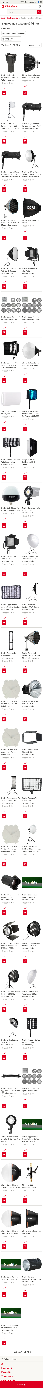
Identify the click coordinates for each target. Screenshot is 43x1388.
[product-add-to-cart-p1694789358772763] (4, 902)
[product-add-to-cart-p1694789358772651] (25, 140)
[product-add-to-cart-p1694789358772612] (4, 567)
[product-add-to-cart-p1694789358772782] (4, 759)
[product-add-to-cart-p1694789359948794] (25, 92)
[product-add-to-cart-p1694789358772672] (25, 424)
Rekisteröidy (7, 1369)
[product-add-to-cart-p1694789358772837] (4, 520)
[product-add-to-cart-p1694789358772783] (4, 854)
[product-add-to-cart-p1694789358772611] (25, 283)
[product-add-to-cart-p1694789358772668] (4, 1280)
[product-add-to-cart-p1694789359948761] (25, 1232)
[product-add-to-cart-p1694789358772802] (25, 759)
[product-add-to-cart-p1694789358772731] (25, 567)
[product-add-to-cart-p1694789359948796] (25, 235)
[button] (29, 6)
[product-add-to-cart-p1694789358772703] (25, 711)
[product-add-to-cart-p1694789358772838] (4, 140)
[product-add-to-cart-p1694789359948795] (4, 1186)
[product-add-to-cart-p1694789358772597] (25, 1280)
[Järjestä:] (34, 45)
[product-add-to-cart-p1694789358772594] (4, 1093)
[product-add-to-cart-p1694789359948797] (4, 1141)
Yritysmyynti (7, 1361)
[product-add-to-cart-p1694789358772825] (25, 188)
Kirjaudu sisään (8, 1365)
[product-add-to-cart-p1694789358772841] (25, 1141)
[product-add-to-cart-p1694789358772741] (4, 806)
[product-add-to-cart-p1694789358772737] (25, 806)
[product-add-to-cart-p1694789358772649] (4, 188)
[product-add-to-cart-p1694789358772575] (25, 663)
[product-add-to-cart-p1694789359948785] (4, 1232)
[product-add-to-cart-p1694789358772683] (25, 520)
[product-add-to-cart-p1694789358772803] (4, 376)
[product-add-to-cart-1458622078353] (25, 1186)
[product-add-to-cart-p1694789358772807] (4, 329)
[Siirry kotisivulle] (10, 6)
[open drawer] (3, 12)
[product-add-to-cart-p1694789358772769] (4, 615)
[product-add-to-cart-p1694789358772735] (4, 1045)
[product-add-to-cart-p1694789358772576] (25, 902)
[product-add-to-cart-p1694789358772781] (4, 711)
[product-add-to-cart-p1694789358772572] (4, 235)
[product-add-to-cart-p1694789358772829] (4, 663)
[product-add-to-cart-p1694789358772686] (4, 283)
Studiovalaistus (12, 18)
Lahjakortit (6, 1352)
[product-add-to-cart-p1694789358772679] (4, 1327)
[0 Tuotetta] (40, 6)
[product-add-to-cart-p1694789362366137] (25, 472)
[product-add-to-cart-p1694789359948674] (25, 376)
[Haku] (39, 12)
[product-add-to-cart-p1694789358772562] (4, 950)
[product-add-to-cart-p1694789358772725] (4, 998)
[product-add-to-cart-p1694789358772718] (4, 92)
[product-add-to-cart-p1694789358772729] (25, 615)
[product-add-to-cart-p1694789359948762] (4, 424)
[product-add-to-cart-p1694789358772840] (25, 854)
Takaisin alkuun (9, 1343)
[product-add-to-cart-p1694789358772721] (25, 950)
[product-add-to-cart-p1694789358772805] (25, 329)
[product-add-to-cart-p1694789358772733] (25, 998)
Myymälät (6, 1356)
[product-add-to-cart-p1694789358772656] (25, 1093)
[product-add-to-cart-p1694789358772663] (4, 472)
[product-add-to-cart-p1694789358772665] (25, 1045)
